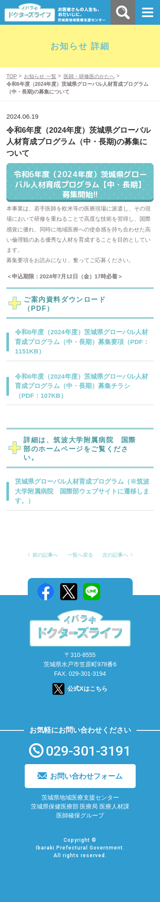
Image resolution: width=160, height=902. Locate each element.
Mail (114, 591)
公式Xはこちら (87, 688)
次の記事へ (115, 555)
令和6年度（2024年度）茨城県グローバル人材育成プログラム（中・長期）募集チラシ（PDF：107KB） (81, 386)
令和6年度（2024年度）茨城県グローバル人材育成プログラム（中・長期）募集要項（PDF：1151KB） (82, 341)
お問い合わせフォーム (86, 776)
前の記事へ (45, 555)
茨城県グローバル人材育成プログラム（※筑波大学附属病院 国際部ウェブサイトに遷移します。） (82, 491)
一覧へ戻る (80, 555)
